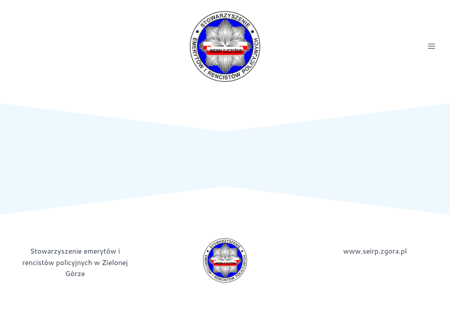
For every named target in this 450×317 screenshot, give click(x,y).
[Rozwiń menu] (431, 46)
